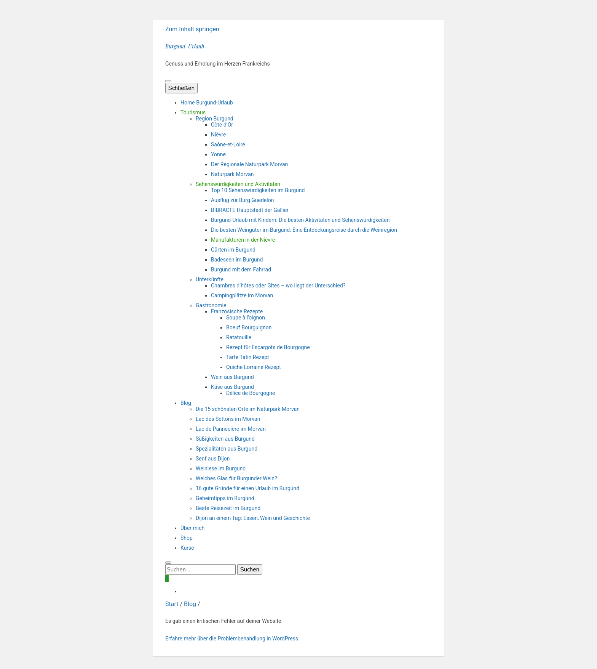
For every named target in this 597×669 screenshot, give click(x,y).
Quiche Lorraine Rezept (253, 367)
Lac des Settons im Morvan (228, 419)
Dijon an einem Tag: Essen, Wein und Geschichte (253, 518)
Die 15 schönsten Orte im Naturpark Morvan (248, 409)
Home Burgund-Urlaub (206, 102)
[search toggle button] (168, 563)
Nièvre (218, 135)
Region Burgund (214, 119)
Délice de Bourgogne (250, 393)
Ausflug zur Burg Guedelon (242, 200)
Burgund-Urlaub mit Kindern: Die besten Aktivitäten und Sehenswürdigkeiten (300, 220)
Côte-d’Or (222, 125)
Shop (186, 538)
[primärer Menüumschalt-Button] (168, 81)
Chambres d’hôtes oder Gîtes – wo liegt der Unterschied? (278, 285)
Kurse (187, 548)
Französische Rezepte (237, 311)
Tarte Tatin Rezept (247, 357)
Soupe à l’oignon (245, 317)
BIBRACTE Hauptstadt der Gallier (250, 210)
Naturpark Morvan (232, 174)
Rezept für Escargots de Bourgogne (268, 347)
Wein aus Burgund (232, 377)
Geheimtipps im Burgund (225, 498)
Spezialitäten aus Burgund (226, 449)
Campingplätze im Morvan (242, 295)
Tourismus (193, 112)
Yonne (218, 154)
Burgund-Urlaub (184, 46)
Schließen (181, 88)
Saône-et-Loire (228, 144)
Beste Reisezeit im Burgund (228, 508)
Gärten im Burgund (233, 250)
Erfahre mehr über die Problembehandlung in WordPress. (232, 638)
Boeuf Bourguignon (249, 327)
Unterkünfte (209, 279)
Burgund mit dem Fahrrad (241, 269)
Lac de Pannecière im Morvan (231, 429)
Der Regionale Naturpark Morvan (249, 164)
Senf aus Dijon (213, 459)
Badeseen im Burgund (237, 260)
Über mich (192, 528)
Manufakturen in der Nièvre (243, 240)
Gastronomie (211, 305)
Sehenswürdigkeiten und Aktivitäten (238, 184)
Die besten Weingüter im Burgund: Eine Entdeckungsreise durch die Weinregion (304, 230)
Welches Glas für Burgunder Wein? (236, 478)
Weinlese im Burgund (221, 468)
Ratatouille (238, 337)
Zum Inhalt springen (192, 29)
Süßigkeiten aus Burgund (225, 439)
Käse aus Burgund (232, 387)
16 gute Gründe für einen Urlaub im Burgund (247, 488)
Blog (185, 403)
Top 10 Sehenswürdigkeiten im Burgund (258, 190)
